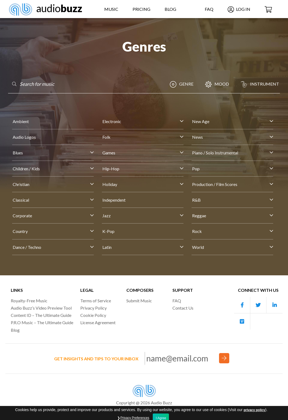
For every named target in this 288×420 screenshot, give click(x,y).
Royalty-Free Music (29, 300)
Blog (170, 9)
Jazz (106, 215)
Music (111, 9)
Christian (21, 184)
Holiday (109, 184)
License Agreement (98, 322)
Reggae (199, 215)
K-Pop (108, 231)
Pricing (141, 9)
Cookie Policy (93, 315)
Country (20, 231)
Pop (196, 168)
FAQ (209, 9)
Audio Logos (24, 137)
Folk (106, 137)
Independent (114, 199)
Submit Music (139, 300)
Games (108, 152)
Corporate (22, 215)
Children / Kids (26, 168)
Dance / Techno (27, 247)
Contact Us (182, 307)
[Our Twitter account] (258, 305)
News (197, 137)
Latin (107, 247)
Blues (18, 152)
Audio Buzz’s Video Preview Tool (41, 307)
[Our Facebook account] (242, 305)
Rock (197, 231)
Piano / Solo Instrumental (215, 152)
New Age (200, 121)
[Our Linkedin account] (274, 305)
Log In (239, 9)
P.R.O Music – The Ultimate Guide (42, 322)
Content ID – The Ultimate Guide (41, 315)
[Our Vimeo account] (242, 321)
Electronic (111, 121)
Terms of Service (95, 300)
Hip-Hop (110, 168)
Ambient (21, 121)
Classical (21, 199)
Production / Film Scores (214, 184)
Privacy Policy (93, 307)
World (198, 247)
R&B (196, 199)
